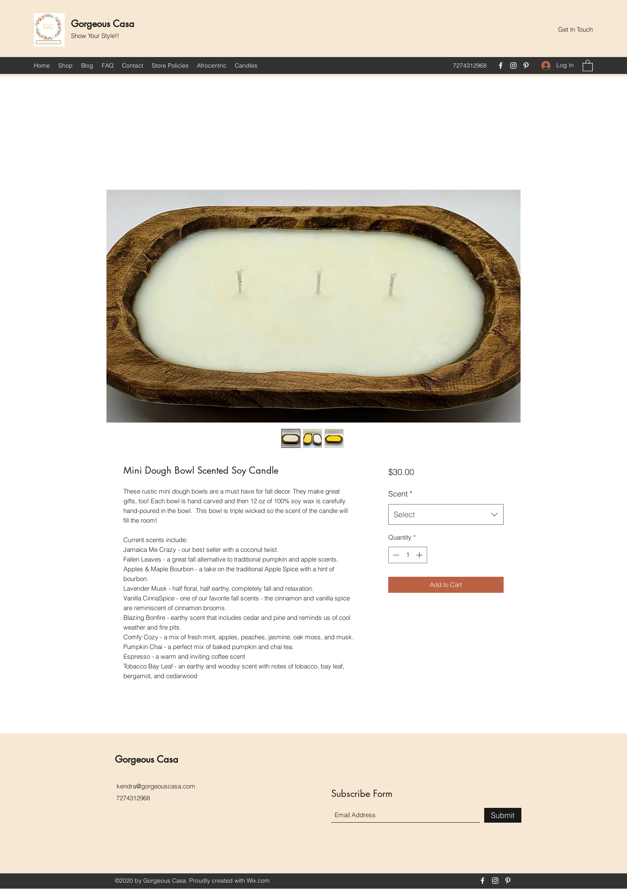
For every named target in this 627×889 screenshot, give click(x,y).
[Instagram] (513, 65)
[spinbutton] (407, 555)
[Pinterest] (526, 65)
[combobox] (446, 514)
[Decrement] (395, 555)
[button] (575, 30)
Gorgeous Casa (102, 24)
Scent (400, 494)
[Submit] (502, 815)
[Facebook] (500, 65)
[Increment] (420, 555)
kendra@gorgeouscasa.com (156, 786)
